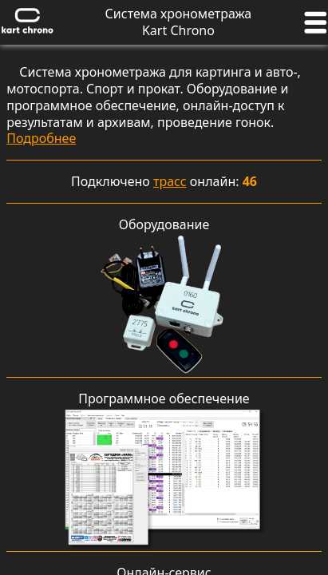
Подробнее (41, 138)
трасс (170, 181)
